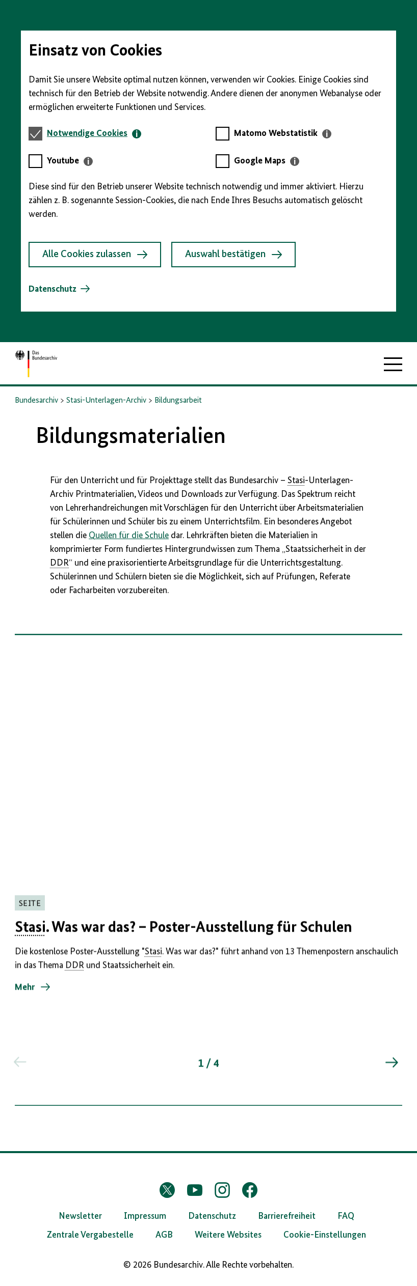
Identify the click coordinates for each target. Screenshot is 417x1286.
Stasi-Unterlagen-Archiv (106, 401)
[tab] (94, 133)
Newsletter (80, 1216)
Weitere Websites (228, 1235)
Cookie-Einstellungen (324, 1235)
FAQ (345, 1216)
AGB (164, 1235)
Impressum (145, 1216)
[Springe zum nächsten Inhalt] (391, 1068)
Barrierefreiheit (287, 1216)
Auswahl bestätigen (233, 254)
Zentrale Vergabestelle (90, 1235)
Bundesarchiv (36, 401)
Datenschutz (52, 289)
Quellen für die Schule (129, 535)
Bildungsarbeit (178, 401)
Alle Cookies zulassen (94, 254)
